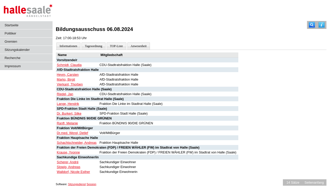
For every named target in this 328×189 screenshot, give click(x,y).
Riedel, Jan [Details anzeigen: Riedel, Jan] (65, 94)
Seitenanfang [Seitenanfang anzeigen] (314, 182)
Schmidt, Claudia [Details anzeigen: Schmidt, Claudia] (69, 65)
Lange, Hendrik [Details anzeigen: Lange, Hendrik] (68, 104)
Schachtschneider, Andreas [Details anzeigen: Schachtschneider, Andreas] (77, 142)
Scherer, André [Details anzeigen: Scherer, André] (68, 162)
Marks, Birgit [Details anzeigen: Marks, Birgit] (66, 79)
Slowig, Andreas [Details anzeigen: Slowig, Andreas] (68, 167)
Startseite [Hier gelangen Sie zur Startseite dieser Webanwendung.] (11, 25)
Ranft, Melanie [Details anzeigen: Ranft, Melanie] (67, 123)
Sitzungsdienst (77, 184)
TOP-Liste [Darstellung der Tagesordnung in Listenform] (116, 46)
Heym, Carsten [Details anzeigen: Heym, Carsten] (68, 74)
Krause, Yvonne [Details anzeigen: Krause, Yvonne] (68, 152)
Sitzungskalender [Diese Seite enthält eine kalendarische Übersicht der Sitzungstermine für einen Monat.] (17, 50)
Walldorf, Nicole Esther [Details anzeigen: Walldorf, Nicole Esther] (73, 172)
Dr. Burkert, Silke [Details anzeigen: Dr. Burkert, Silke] (69, 113)
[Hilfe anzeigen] (321, 25)
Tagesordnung (93, 46)
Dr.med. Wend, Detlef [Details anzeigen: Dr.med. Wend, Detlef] (72, 133)
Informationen (68, 46)
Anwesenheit (139, 46)
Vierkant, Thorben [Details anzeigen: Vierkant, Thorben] (70, 84)
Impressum (13, 66)
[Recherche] (312, 25)
